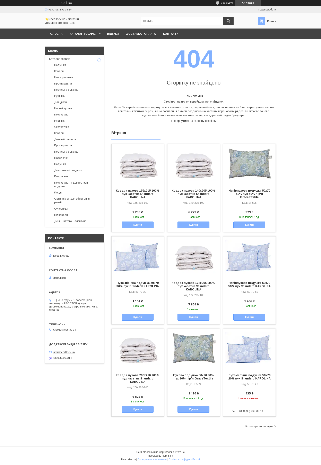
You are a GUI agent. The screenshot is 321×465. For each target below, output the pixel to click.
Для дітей (60, 102)
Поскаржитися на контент (152, 459)
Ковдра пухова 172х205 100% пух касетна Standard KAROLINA (193, 286)
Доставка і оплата (141, 33)
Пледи (58, 192)
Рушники (59, 95)
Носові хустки (63, 108)
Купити (137, 224)
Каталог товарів (83, 33)
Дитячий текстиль (65, 139)
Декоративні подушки (68, 170)
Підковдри (61, 214)
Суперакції (61, 208)
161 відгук (227, 2)
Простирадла (63, 83)
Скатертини (61, 126)
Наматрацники (63, 77)
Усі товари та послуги (259, 426)
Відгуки (113, 33)
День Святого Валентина (70, 221)
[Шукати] (228, 21)
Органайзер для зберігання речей (72, 200)
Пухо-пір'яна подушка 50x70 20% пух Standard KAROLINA (249, 377)
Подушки (60, 64)
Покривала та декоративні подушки (71, 184)
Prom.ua (180, 452)
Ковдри (59, 71)
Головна (55, 33)
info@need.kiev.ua (64, 352)
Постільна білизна (66, 89)
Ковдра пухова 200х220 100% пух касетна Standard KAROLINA (137, 378)
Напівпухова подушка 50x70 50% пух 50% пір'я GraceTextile (249, 194)
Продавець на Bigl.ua (160, 455)
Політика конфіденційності (184, 459)
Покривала (61, 114)
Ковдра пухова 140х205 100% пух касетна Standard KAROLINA (193, 194)
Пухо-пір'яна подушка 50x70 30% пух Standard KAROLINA (137, 284)
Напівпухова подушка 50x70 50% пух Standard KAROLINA (249, 284)
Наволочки (61, 157)
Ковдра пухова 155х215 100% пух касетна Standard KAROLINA (137, 194)
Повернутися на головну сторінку (193, 120)
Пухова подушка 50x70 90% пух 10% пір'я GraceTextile (193, 377)
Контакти (171, 33)
